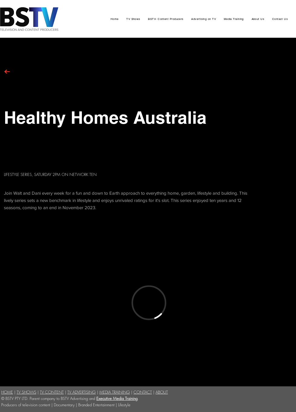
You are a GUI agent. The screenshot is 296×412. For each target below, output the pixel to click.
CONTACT (143, 392)
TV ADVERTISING (81, 392)
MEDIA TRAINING (114, 392)
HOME (7, 392)
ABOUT (162, 392)
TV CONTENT (52, 392)
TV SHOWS (26, 392)
